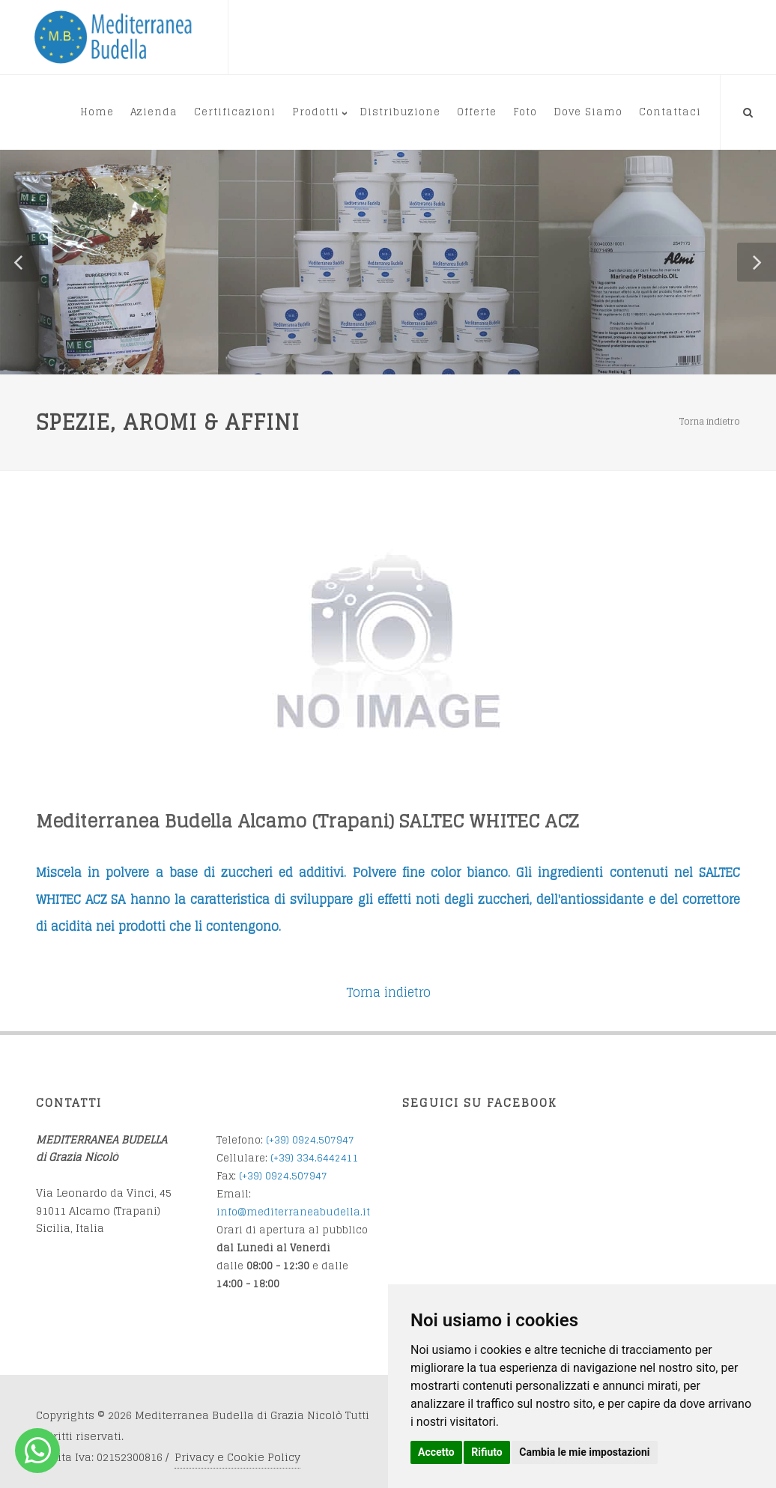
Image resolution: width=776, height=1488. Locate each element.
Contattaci (670, 112)
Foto (525, 112)
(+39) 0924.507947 (310, 1140)
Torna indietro (709, 421)
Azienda (154, 112)
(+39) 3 (286, 1158)
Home (97, 112)
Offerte (477, 112)
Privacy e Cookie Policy (237, 1457)
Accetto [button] (436, 1452)
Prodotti (315, 112)
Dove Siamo (588, 112)
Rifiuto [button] (487, 1452)
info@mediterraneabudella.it (293, 1212)
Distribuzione (400, 112)
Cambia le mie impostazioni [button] (584, 1452)
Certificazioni (235, 112)
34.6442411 (331, 1158)
